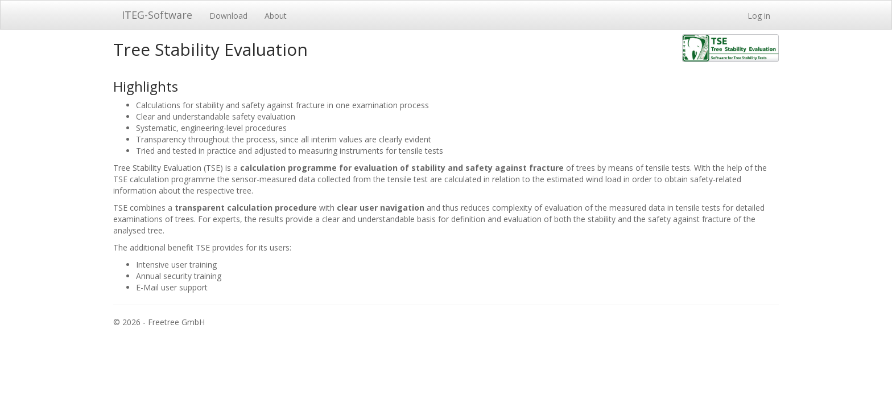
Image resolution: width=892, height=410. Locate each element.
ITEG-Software (157, 15)
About (276, 15)
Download (228, 15)
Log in (759, 15)
